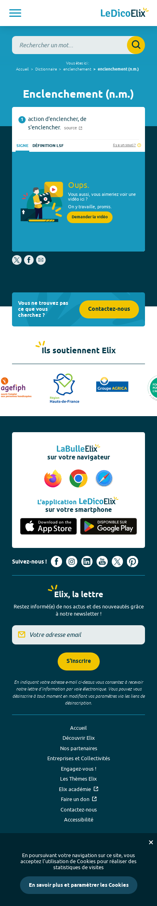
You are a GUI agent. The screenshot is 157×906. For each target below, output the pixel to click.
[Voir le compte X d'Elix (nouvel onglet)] (117, 561)
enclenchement (77, 68)
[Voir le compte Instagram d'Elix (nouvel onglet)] (71, 561)
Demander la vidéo (90, 217)
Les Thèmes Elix (78, 778)
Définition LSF (48, 146)
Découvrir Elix (78, 738)
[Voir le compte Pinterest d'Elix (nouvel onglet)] (132, 561)
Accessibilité (78, 819)
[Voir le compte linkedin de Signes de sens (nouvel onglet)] (87, 561)
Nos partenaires (78, 748)
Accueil (22, 68)
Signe (22, 146)
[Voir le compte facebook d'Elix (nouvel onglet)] (56, 561)
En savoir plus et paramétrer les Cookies (79, 885)
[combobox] (78, 45)
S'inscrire (78, 661)
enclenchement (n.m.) (118, 69)
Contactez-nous (109, 309)
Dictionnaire (46, 68)
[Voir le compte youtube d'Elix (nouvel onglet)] (102, 561)
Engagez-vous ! (79, 768)
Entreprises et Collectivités (78, 758)
